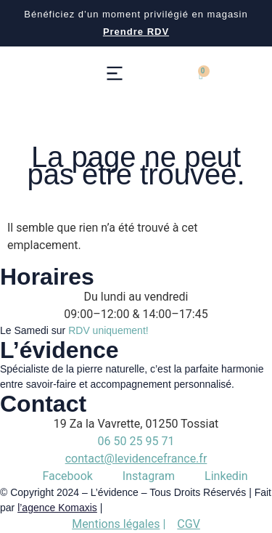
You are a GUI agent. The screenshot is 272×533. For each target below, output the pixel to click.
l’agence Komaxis (57, 507)
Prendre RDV (136, 31)
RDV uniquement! (108, 330)
